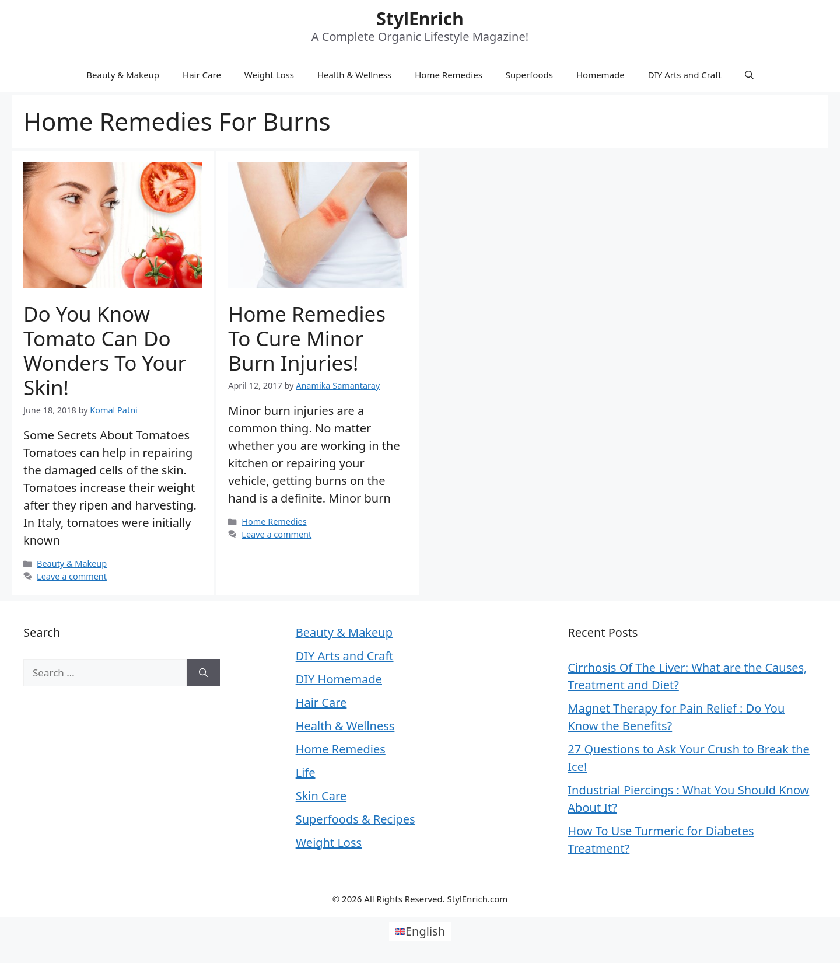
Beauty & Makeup (122, 75)
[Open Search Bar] (749, 74)
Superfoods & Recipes (355, 819)
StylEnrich (419, 18)
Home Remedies (448, 75)
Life (306, 772)
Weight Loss (269, 75)
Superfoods (529, 75)
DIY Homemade (339, 679)
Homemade (600, 75)
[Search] (203, 673)
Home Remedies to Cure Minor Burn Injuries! (307, 338)
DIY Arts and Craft (685, 75)
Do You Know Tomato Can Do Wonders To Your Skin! (104, 350)
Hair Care (202, 75)
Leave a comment (72, 576)
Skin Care (321, 796)
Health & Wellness (354, 75)
